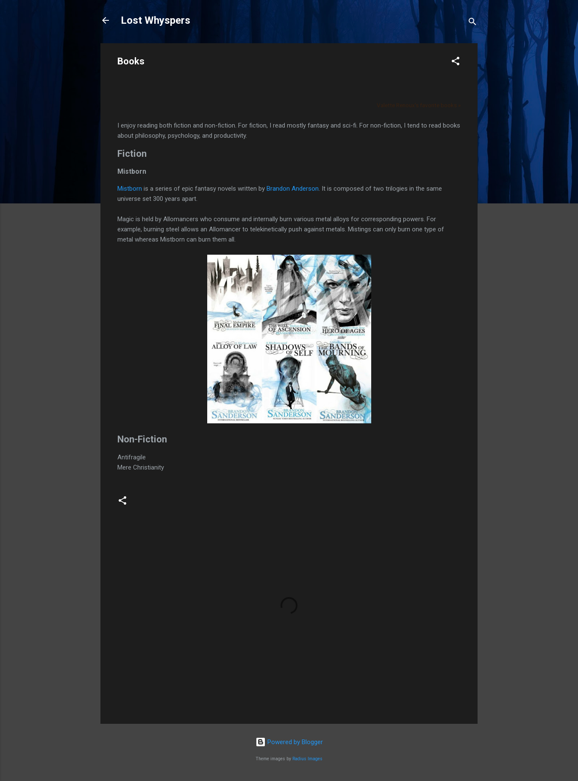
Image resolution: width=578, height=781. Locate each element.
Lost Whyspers (155, 20)
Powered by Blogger (289, 742)
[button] (455, 62)
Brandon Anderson (293, 188)
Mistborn (129, 188)
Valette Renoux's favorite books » (419, 105)
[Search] (472, 23)
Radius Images (307, 759)
